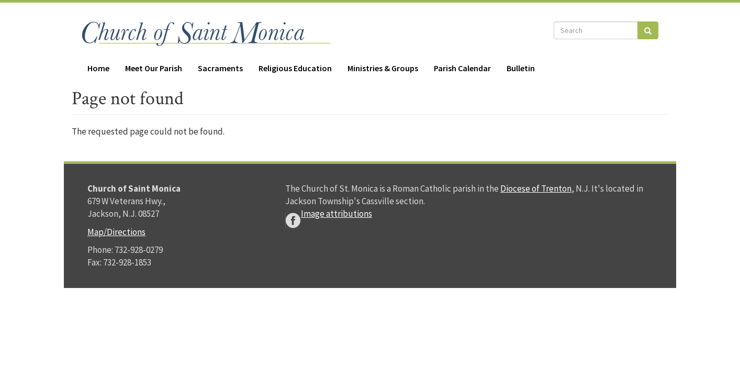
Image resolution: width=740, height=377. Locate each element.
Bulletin (521, 68)
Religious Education (295, 68)
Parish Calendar (462, 68)
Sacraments (220, 68)
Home (98, 68)
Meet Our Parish (153, 68)
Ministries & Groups (382, 68)
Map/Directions (116, 232)
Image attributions (336, 213)
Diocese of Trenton (535, 188)
